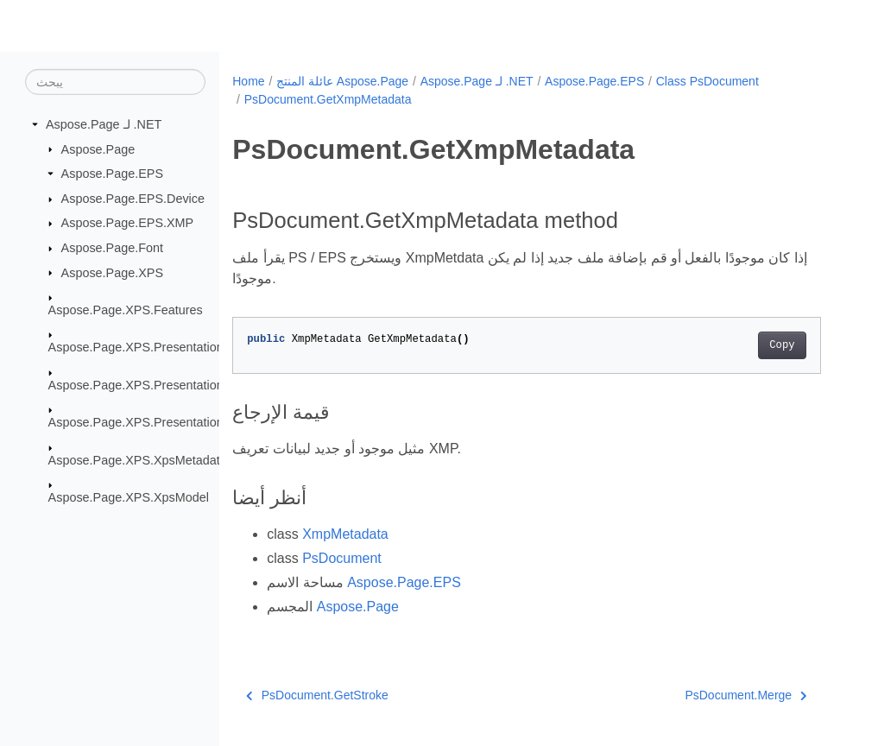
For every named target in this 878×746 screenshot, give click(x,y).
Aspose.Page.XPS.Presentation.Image (155, 385)
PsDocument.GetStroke (317, 695)
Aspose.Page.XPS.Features (125, 310)
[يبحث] (115, 82)
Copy (781, 345)
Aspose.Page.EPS (112, 173)
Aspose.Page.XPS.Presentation (136, 347)
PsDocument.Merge (745, 695)
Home (248, 81)
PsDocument (342, 558)
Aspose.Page (98, 148)
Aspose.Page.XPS (112, 272)
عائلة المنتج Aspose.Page (342, 81)
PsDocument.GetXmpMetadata (328, 99)
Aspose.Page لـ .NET (103, 124)
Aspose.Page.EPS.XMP (127, 223)
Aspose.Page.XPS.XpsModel (128, 497)
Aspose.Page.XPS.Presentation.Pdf (147, 422)
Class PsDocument (707, 81)
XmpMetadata (345, 534)
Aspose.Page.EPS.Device (133, 198)
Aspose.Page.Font (112, 248)
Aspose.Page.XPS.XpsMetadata (137, 459)
